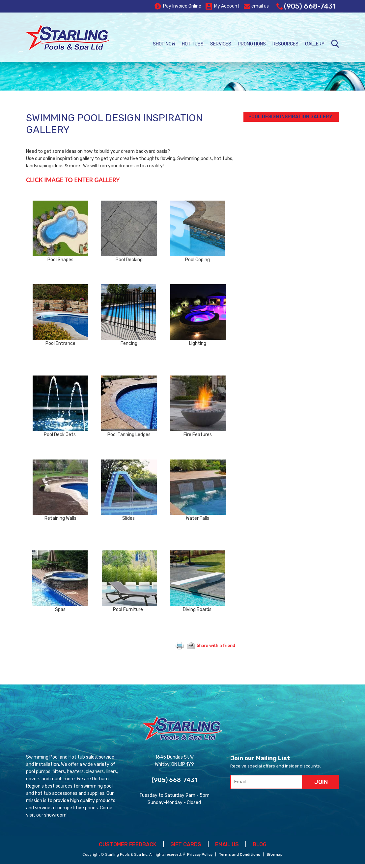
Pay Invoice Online (177, 6)
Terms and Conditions (239, 854)
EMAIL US (227, 844)
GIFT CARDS (185, 844)
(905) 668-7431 (306, 6)
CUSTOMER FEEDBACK (127, 844)
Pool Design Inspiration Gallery (290, 117)
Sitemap (275, 854)
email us (256, 6)
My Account (222, 6)
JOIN (321, 782)
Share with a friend (211, 645)
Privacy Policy (199, 854)
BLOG (260, 844)
